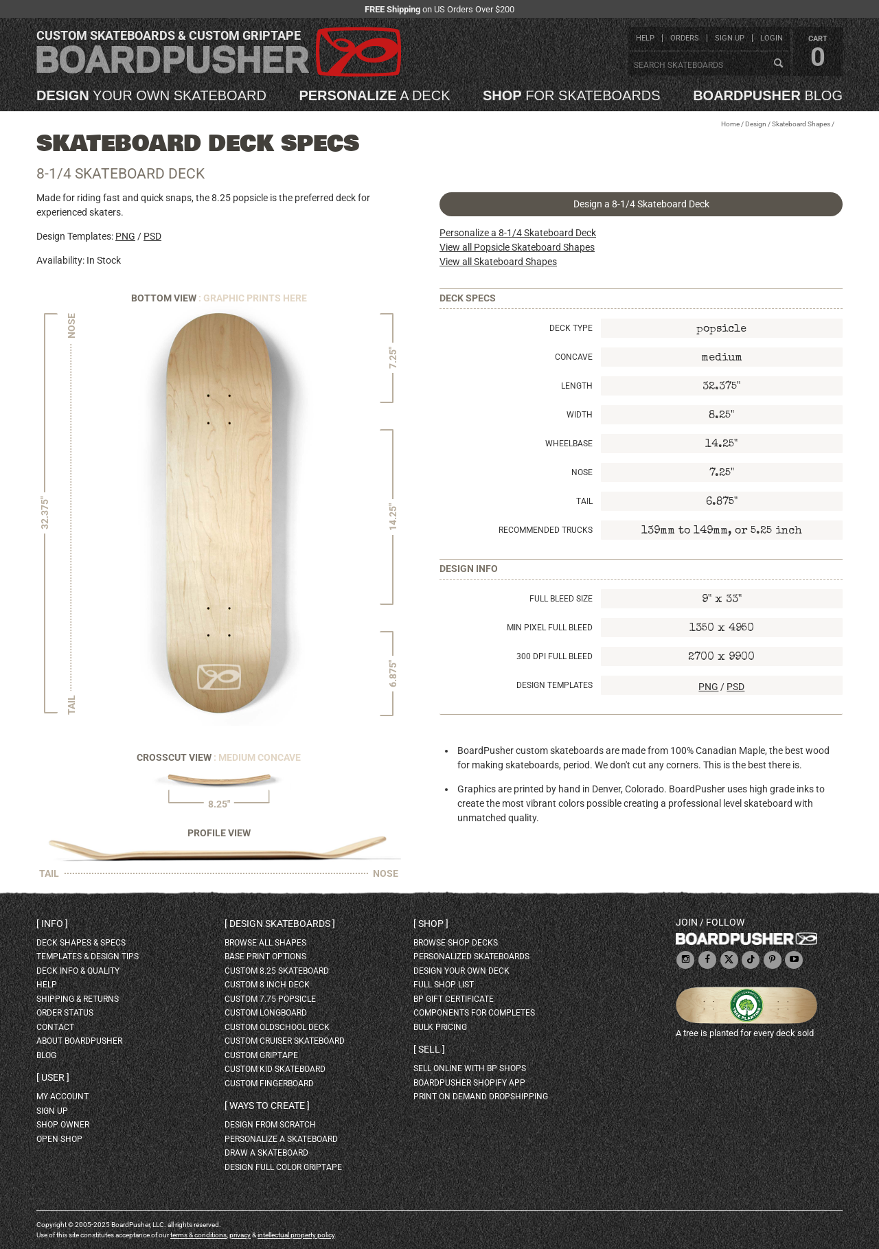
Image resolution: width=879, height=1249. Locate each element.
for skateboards (572, 95)
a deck (374, 95)
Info (52, 923)
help (645, 38)
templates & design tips (87, 956)
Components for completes (474, 1013)
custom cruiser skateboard (285, 1041)
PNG (125, 236)
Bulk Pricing (440, 1027)
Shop (431, 923)
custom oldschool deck (277, 1027)
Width (580, 415)
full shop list (443, 984)
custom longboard (266, 1013)
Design (755, 124)
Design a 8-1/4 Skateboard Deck (641, 203)
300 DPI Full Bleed (554, 656)
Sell (429, 1049)
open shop (59, 1139)
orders (684, 38)
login (771, 38)
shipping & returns (77, 999)
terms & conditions (198, 1234)
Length (577, 386)
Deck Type (571, 328)
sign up (729, 38)
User (53, 1077)
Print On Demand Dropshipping (480, 1096)
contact (55, 1027)
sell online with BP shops (469, 1068)
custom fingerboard (269, 1083)
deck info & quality (77, 971)
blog (768, 95)
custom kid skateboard (275, 1069)
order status (64, 1013)
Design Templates (554, 685)
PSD (152, 236)
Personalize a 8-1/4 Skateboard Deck (518, 232)
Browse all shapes (265, 943)
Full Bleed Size (561, 599)
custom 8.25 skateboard (277, 971)
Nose (582, 472)
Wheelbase (569, 443)
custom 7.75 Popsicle (270, 999)
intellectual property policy (296, 1234)
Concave (574, 357)
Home (730, 124)
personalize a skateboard (281, 1139)
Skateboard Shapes (801, 124)
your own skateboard (151, 95)
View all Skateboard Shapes (498, 261)
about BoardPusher (79, 1041)
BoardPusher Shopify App (469, 1083)
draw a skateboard (266, 1153)
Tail (584, 501)
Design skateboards (279, 923)
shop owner (62, 1125)
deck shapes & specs (81, 943)
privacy (240, 1234)
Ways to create (267, 1105)
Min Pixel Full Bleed (550, 627)
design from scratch (270, 1125)
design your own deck (461, 971)
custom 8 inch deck (267, 984)
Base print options (265, 956)
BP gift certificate (453, 999)
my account (62, 1096)
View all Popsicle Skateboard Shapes (517, 247)
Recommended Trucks (546, 530)
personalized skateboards (471, 956)
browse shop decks (455, 943)
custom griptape (261, 1055)
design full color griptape (283, 1167)
